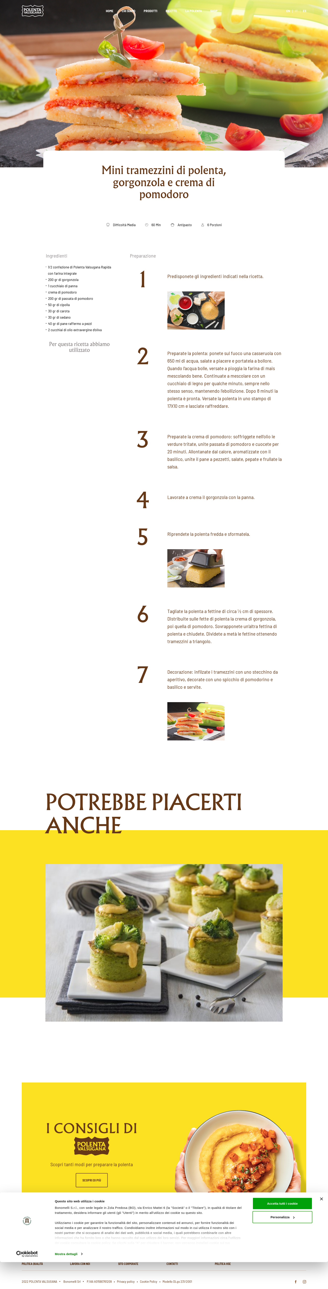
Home (109, 11)
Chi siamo (128, 11)
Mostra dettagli (66, 1281)
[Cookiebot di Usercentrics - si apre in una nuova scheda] (27, 1281)
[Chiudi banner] (321, 1225)
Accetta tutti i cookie (282, 1230)
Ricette (171, 11)
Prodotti (150, 11)
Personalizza (282, 1244)
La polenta (193, 11)
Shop (214, 11)
